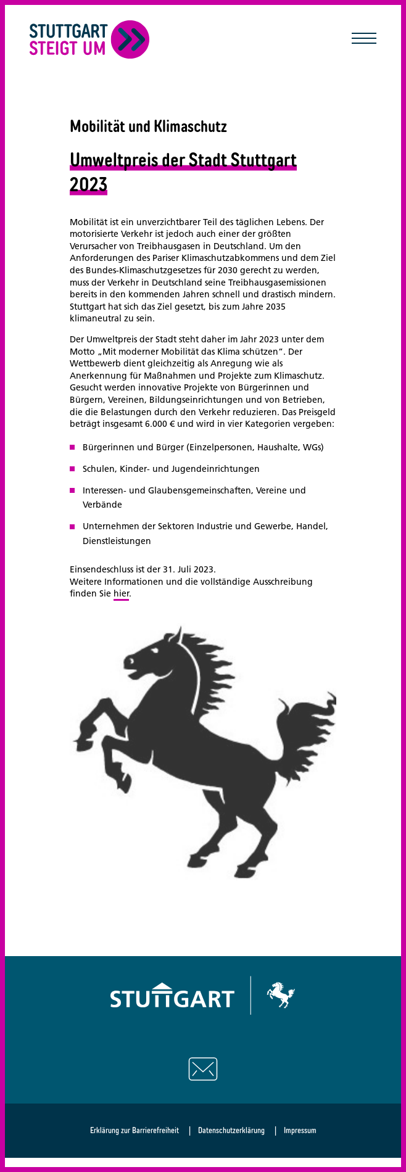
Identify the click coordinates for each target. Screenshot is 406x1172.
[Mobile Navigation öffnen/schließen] (364, 39)
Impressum (300, 1130)
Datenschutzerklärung (231, 1130)
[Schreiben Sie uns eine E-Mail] (203, 1069)
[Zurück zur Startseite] (90, 39)
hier (121, 593)
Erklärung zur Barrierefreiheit (134, 1130)
